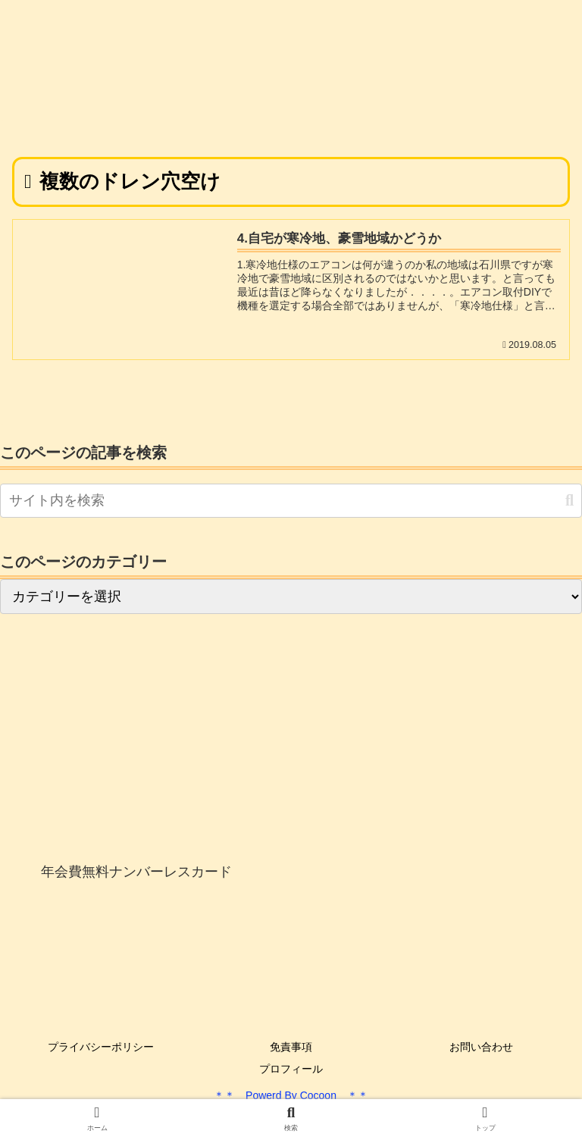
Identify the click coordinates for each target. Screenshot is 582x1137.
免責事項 (291, 1047)
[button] (569, 500)
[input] (291, 501)
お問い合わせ (481, 1047)
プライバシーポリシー (101, 1047)
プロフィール (291, 1069)
